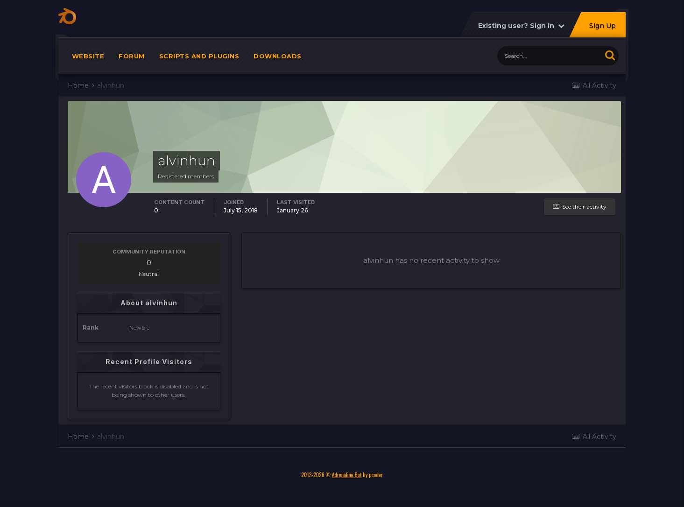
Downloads (278, 60)
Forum (132, 60)
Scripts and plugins (199, 60)
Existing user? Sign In (521, 30)
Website (88, 60)
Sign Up (602, 30)
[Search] (549, 60)
